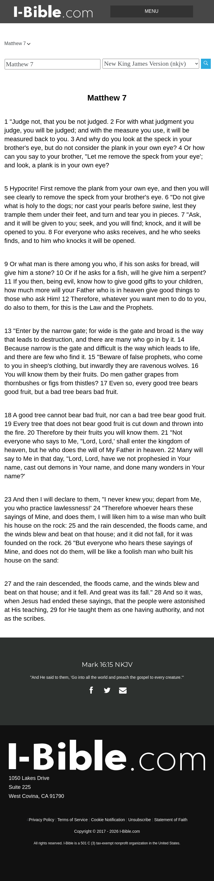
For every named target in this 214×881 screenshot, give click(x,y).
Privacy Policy (41, 819)
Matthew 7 (17, 43)
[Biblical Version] (150, 64)
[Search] (206, 64)
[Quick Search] (52, 64)
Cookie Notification (108, 819)
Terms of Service (72, 819)
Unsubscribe (139, 819)
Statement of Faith (170, 819)
